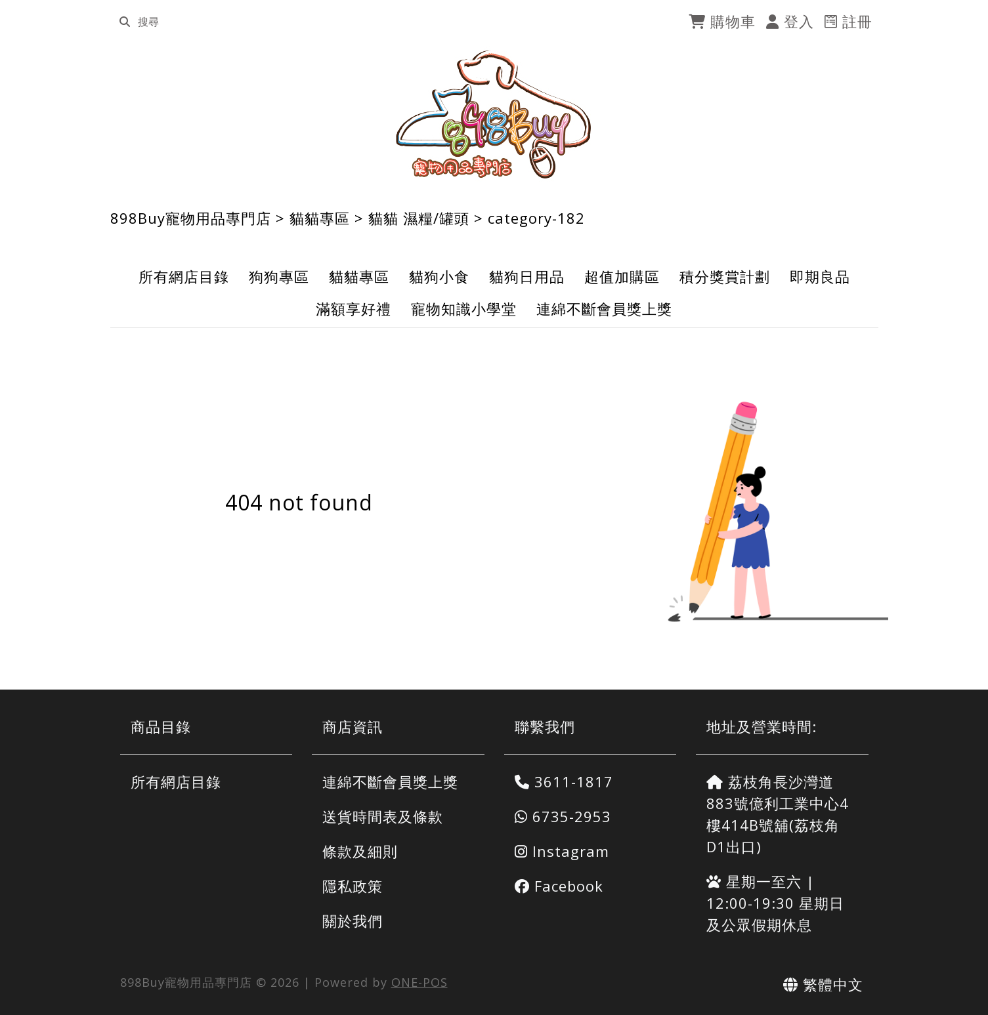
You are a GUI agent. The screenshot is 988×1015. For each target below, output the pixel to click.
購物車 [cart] (722, 21)
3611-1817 (564, 781)
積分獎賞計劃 (724, 276)
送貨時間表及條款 (382, 816)
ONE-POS (419, 982)
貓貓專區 (320, 218)
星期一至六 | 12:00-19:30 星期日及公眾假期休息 (775, 902)
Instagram (562, 851)
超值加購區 (622, 276)
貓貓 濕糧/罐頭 (418, 218)
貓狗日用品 (527, 276)
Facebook (559, 886)
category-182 (536, 218)
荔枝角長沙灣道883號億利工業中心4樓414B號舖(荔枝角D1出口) (777, 814)
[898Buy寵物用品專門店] (494, 114)
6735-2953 (563, 816)
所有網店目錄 (184, 276)
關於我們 (352, 920)
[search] (125, 21)
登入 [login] (790, 21)
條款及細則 (360, 851)
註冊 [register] (848, 21)
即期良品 (820, 276)
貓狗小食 (439, 276)
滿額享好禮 (353, 308)
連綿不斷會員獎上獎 (604, 308)
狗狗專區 (279, 276)
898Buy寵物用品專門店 (190, 218)
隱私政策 (352, 886)
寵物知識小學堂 (464, 308)
